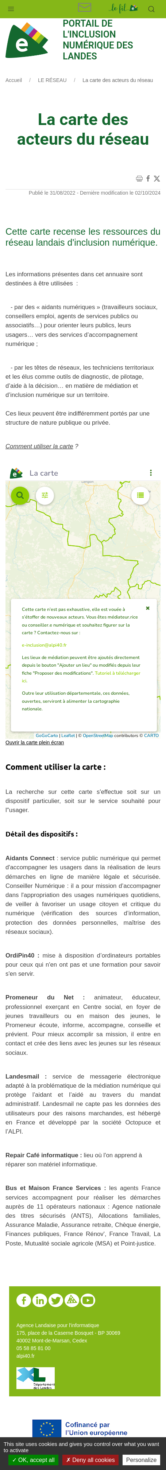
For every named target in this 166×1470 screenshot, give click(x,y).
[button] (11, 7)
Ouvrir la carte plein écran (34, 742)
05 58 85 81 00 (33, 1348)
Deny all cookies (90, 1460)
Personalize (141, 1460)
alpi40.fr (25, 1356)
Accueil (13, 80)
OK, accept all (33, 1460)
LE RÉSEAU (52, 80)
